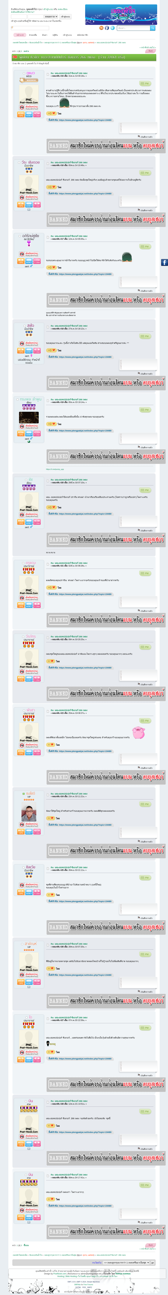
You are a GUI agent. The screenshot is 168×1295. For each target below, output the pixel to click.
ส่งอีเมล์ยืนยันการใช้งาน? (22, 12)
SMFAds (77, 1285)
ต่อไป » (153, 47)
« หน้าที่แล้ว (144, 47)
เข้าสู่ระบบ (48, 9)
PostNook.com (59, 1274)
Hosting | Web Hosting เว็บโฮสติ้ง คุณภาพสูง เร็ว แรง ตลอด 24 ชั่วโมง (87, 1276)
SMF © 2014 (81, 1282)
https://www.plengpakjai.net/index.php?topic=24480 (85, 120)
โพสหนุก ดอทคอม (122, 1274)
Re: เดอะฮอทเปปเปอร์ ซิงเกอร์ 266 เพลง (69, 73)
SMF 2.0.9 (71, 1282)
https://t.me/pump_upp (55, 469)
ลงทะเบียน (62, 9)
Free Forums (88, 1285)
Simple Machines (93, 1282)
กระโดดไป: (97, 1263)
